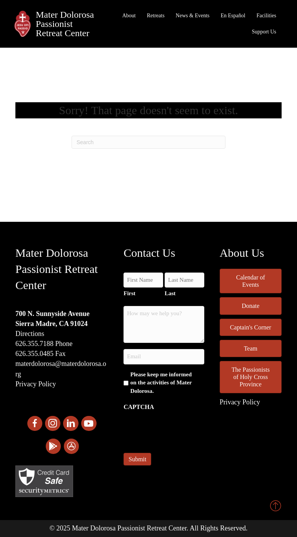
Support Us (264, 32)
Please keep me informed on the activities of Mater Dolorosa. (161, 382)
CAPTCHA (138, 407)
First (129, 293)
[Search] (148, 142)
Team (250, 348)
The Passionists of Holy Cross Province (251, 376)
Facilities (266, 15)
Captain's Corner (250, 327)
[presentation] (181, 429)
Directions (29, 333)
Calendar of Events (250, 281)
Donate (250, 306)
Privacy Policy (35, 384)
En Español (233, 15)
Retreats (156, 15)
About (129, 15)
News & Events (193, 15)
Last (170, 293)
